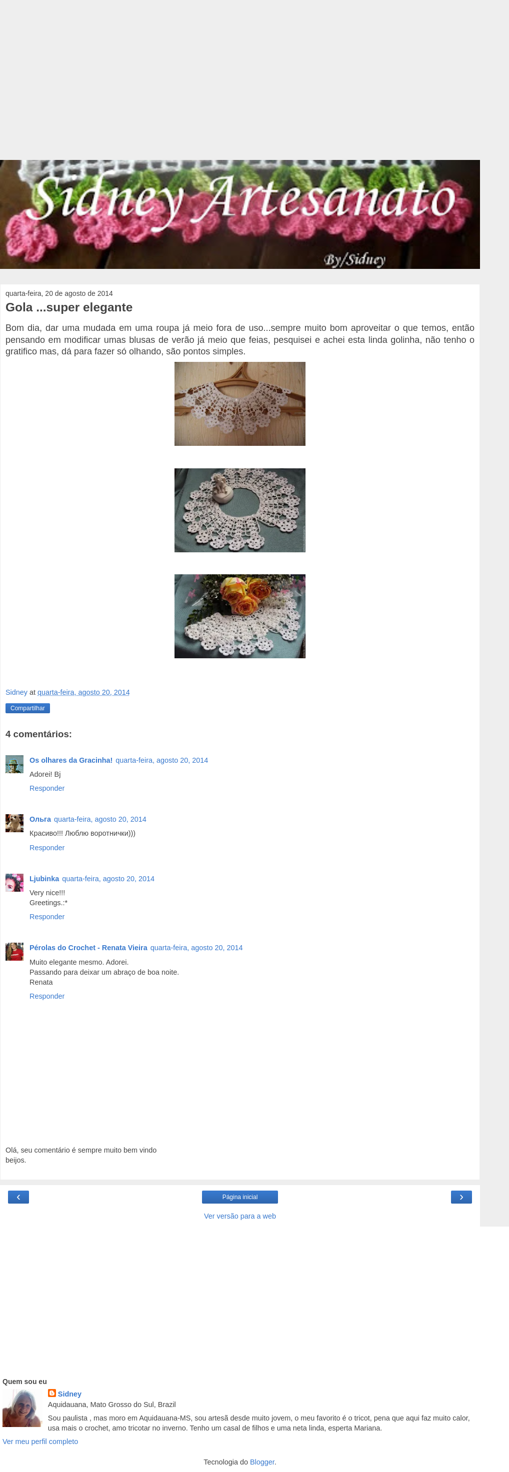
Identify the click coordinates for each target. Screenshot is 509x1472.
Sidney (70, 1394)
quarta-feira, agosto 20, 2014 (162, 760)
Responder (47, 788)
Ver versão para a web (240, 1216)
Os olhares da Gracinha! (71, 760)
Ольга (40, 819)
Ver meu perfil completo (40, 1442)
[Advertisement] (240, 85)
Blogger (262, 1462)
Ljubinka (44, 879)
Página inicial (240, 1197)
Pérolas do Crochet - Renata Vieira (89, 948)
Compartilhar (27, 708)
